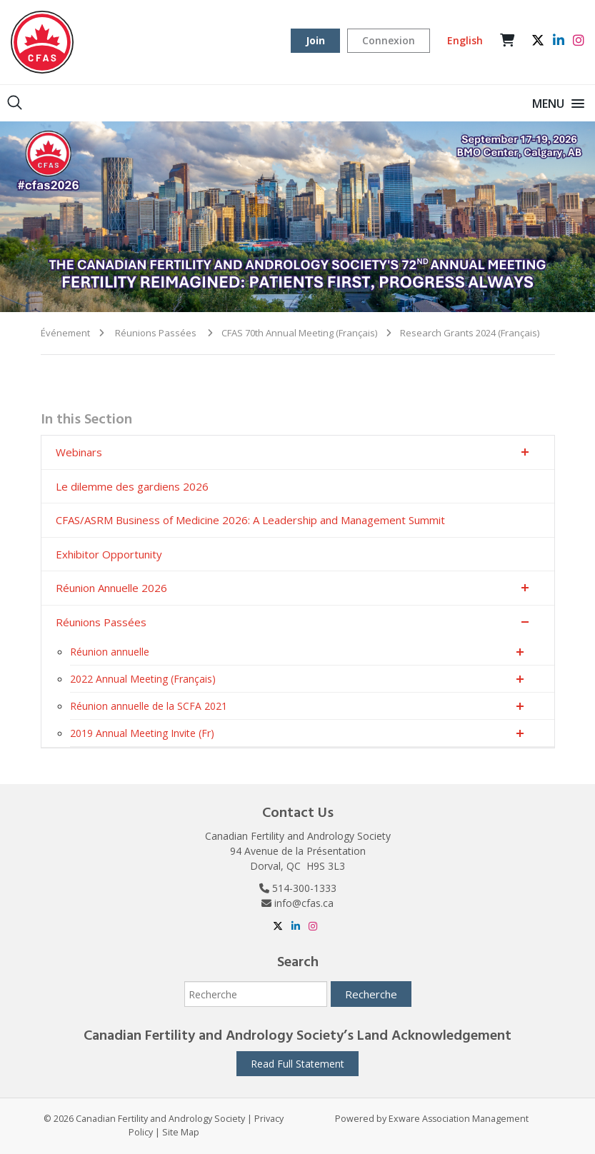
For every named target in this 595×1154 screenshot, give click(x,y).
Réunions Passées (156, 332)
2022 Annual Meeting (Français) (143, 679)
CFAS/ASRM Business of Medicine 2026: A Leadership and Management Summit (250, 520)
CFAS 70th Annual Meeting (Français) (299, 332)
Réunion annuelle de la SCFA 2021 (148, 706)
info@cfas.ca (304, 903)
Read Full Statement (297, 1063)
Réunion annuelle (109, 651)
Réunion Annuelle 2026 (111, 588)
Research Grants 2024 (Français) (469, 332)
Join (315, 40)
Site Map (180, 1132)
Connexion (388, 40)
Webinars (79, 452)
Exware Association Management (459, 1119)
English (465, 40)
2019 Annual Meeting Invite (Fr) (142, 733)
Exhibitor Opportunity (109, 554)
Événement (65, 332)
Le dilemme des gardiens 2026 (132, 486)
